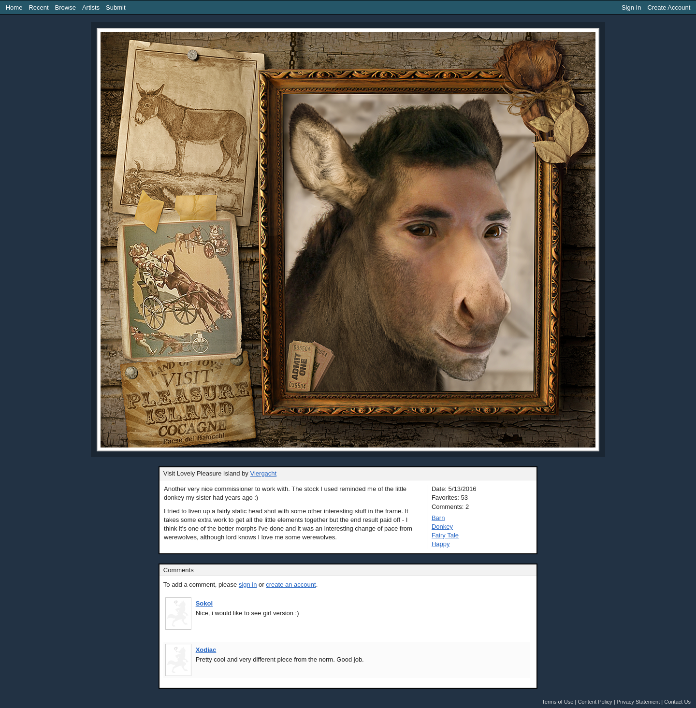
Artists (91, 7)
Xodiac (206, 649)
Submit (115, 7)
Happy (441, 544)
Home (14, 7)
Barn (438, 517)
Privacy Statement (638, 702)
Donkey (442, 526)
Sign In (631, 7)
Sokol (204, 603)
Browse (65, 7)
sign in (248, 584)
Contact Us (677, 702)
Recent (38, 7)
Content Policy (595, 702)
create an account (291, 584)
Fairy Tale (445, 535)
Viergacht (263, 473)
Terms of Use (557, 702)
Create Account (668, 7)
